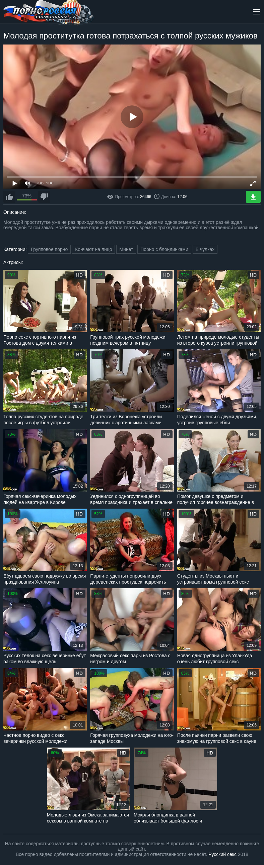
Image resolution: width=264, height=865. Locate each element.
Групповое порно (49, 249)
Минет (126, 249)
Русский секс (222, 854)
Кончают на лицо (93, 249)
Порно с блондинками (164, 249)
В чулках (205, 249)
